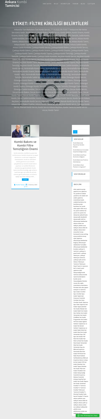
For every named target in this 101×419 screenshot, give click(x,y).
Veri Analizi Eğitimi (81, 318)
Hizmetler (65, 4)
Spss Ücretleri (77, 290)
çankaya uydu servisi (79, 256)
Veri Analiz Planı (78, 365)
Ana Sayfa (47, 4)
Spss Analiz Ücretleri (79, 288)
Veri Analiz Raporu (83, 378)
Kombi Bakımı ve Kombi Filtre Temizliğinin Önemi (25, 145)
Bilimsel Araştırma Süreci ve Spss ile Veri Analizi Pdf (80, 357)
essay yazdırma (78, 233)
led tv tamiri (77, 265)
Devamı (25, 179)
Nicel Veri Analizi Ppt (79, 335)
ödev (81, 205)
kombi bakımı (81, 273)
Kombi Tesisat (20, 185)
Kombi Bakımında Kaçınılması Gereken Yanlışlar (78, 141)
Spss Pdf (82, 331)
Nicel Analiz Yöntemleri (80, 340)
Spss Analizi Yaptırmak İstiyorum (79, 293)
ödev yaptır (76, 205)
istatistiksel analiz (78, 197)
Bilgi (56, 4)
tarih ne (83, 216)
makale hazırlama (78, 199)
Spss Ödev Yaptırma (79, 301)
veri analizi (82, 192)
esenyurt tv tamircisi (79, 286)
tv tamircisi (84, 263)
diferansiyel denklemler (80, 218)
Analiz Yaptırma (83, 299)
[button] (88, 415)
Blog (83, 4)
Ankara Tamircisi (16, 3)
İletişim (91, 4)
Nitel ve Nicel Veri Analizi (80, 337)
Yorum (75, 4)
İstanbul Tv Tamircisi (79, 382)
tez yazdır (82, 203)
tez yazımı (81, 209)
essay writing (84, 231)
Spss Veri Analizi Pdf (79, 333)
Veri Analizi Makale (78, 305)
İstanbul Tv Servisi (83, 393)
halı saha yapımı (83, 284)
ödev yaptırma (77, 186)
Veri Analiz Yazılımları (79, 380)
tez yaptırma (83, 188)
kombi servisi (77, 275)
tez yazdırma (77, 190)
